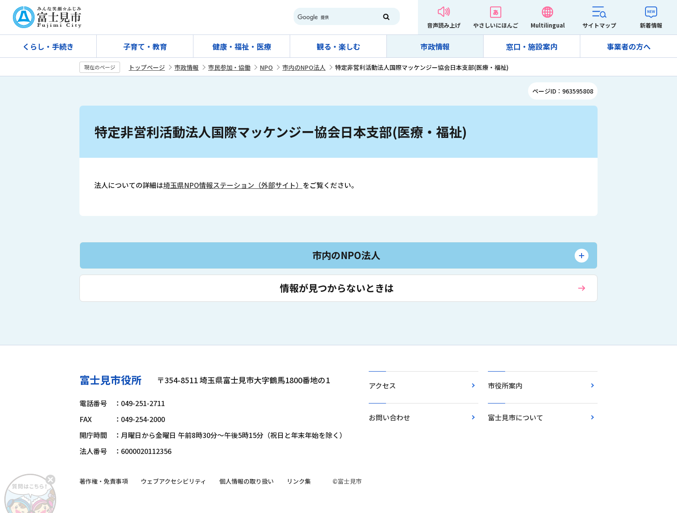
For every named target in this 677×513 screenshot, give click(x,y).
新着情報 (651, 25)
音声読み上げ (444, 25)
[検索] (331, 17)
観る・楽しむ (338, 46)
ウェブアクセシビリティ (173, 481)
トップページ (147, 67)
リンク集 (299, 481)
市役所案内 (505, 385)
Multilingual (548, 25)
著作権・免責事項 (103, 481)
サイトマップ (599, 25)
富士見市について (515, 417)
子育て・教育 (145, 46)
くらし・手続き (48, 46)
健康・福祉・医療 (241, 46)
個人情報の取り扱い (246, 481)
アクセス (382, 385)
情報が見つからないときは (337, 287)
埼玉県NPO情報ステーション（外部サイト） (233, 185)
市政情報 (435, 46)
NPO (266, 67)
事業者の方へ (629, 46)
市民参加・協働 (229, 67)
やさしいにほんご (495, 25)
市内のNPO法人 (304, 67)
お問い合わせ (389, 417)
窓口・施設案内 (531, 46)
